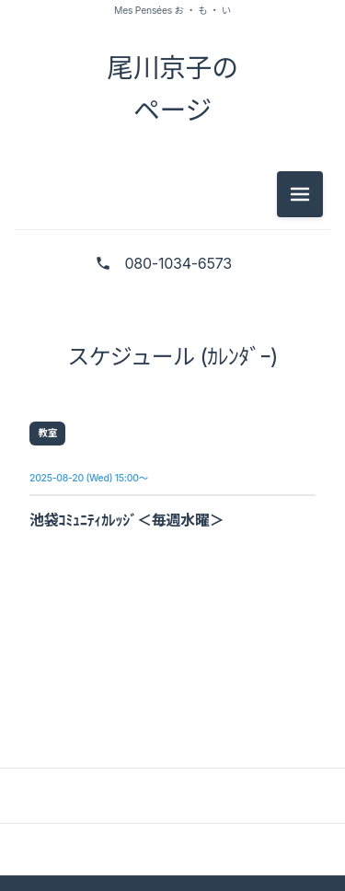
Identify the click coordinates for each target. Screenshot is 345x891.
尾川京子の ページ (172, 89)
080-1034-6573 (178, 263)
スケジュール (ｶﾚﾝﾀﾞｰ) (172, 356)
